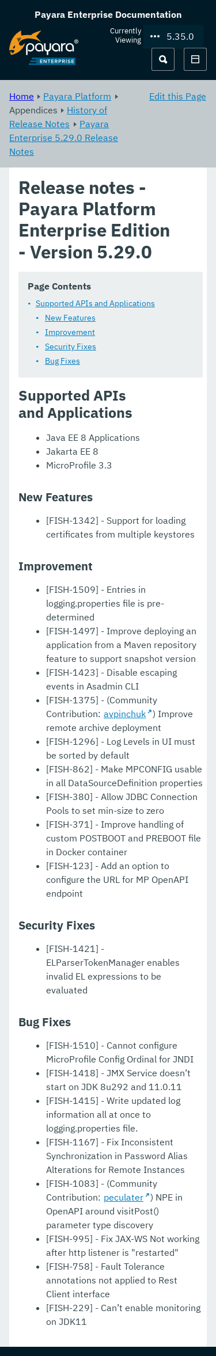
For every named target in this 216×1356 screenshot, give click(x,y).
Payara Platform (77, 96)
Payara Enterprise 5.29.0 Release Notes (63, 137)
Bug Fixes (62, 361)
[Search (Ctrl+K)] (163, 59)
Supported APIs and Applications (95, 303)
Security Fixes (70, 346)
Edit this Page (177, 96)
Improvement (70, 332)
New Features (70, 318)
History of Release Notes (58, 116)
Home (21, 96)
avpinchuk (125, 713)
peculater (123, 1197)
